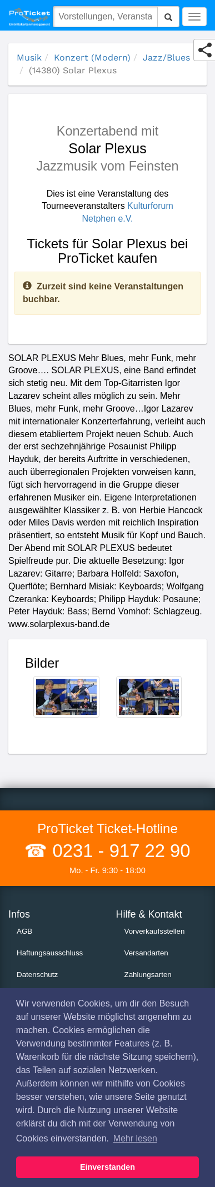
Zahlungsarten (148, 974)
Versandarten (146, 953)
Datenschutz (37, 974)
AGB (24, 931)
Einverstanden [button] (107, 1167)
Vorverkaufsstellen (154, 931)
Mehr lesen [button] (135, 1138)
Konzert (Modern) (92, 57)
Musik (29, 57)
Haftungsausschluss (50, 953)
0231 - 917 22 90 (118, 850)
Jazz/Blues (166, 57)
